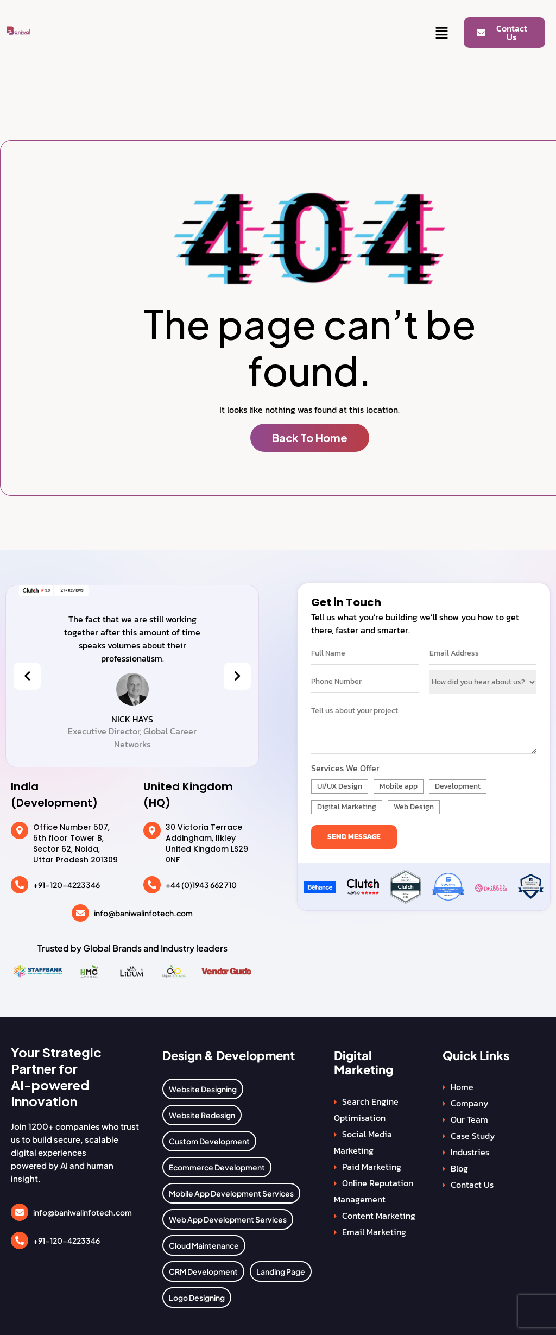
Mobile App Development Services (231, 1193)
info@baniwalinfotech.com (143, 913)
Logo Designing (197, 1297)
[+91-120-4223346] (19, 884)
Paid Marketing (371, 1166)
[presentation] (27, 676)
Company (470, 1103)
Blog (459, 1168)
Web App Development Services (228, 1219)
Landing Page (280, 1271)
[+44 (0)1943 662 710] (152, 884)
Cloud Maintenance (204, 1245)
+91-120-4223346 (66, 885)
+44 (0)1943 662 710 (201, 885)
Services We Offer (345, 768)
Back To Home (310, 437)
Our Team (469, 1119)
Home (462, 1086)
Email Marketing (374, 1231)
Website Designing (203, 1089)
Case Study (473, 1135)
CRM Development (203, 1271)
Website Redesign (202, 1115)
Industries (470, 1151)
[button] (442, 34)
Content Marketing (378, 1215)
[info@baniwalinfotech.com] (80, 913)
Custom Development (209, 1141)
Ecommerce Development (217, 1167)
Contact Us (472, 1184)
